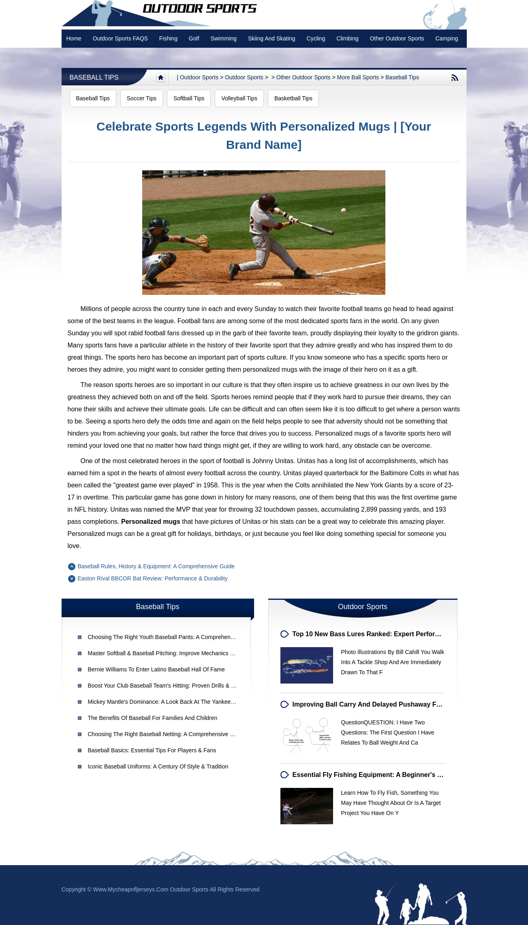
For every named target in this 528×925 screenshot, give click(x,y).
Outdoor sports (199, 77)
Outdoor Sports (244, 77)
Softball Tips (188, 98)
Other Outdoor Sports (397, 38)
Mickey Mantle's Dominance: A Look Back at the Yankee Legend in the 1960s (187, 702)
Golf (194, 38)
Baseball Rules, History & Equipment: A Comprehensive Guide (156, 566)
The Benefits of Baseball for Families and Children (153, 718)
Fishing (168, 38)
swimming (223, 38)
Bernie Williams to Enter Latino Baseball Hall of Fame (156, 669)
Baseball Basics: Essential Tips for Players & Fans (152, 750)
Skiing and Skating (271, 38)
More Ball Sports (358, 77)
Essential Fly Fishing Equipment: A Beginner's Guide (374, 774)
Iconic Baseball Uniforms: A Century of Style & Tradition (158, 766)
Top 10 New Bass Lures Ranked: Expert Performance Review (386, 634)
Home (73, 38)
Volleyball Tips (239, 98)
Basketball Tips (293, 98)
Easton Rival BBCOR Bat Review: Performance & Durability (153, 578)
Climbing (347, 38)
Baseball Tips (94, 77)
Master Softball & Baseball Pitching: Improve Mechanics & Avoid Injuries (178, 653)
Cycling (316, 38)
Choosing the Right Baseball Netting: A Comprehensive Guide (166, 734)
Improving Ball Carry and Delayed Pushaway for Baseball (382, 704)
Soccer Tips (141, 98)
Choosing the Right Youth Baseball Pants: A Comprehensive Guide (172, 637)
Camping (446, 38)
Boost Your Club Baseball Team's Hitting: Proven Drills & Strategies (172, 685)
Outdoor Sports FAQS (120, 38)
